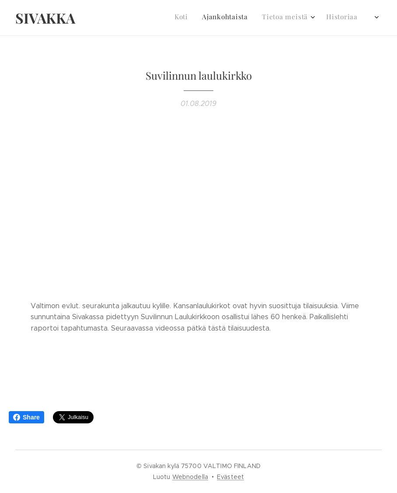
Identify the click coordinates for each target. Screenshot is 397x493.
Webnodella (190, 477)
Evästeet (230, 477)
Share (26, 417)
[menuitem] (287, 18)
